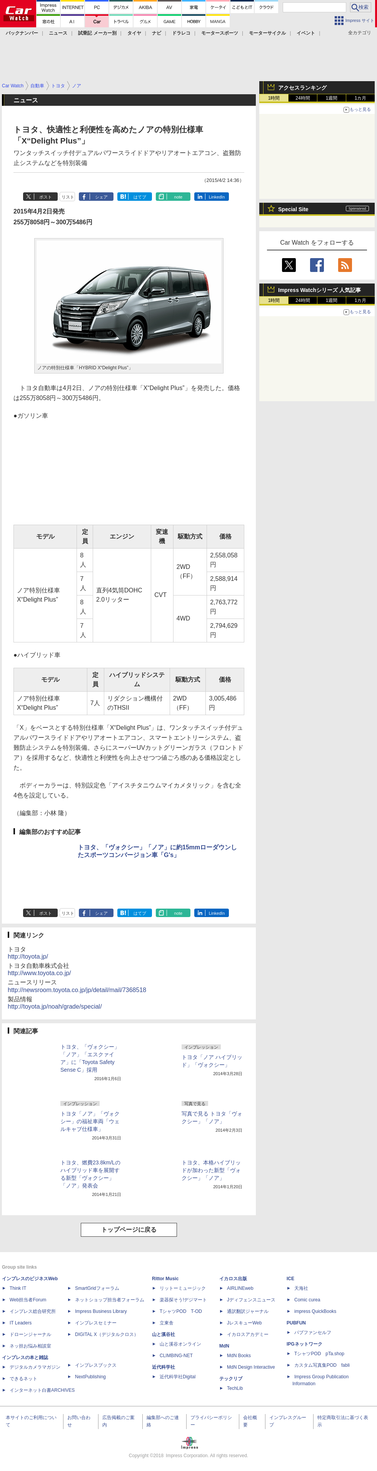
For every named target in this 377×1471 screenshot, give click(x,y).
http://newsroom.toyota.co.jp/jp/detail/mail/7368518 (77, 990)
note (178, 197)
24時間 (302, 98)
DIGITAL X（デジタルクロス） (106, 1334)
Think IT (18, 1288)
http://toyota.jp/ (28, 956)
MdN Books (239, 1355)
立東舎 (166, 1323)
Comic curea (307, 1300)
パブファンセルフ (312, 1332)
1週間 (332, 98)
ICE (290, 1278)
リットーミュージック (183, 1288)
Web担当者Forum (28, 1300)
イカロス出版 (233, 1278)
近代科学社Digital (177, 1376)
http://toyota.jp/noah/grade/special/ (55, 1006)
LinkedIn (217, 197)
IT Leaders (21, 1323)
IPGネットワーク (304, 1344)
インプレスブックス (96, 1365)
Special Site (293, 209)
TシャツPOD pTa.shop (319, 1353)
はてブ (139, 197)
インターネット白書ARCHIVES (42, 1390)
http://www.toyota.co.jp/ (39, 973)
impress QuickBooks (315, 1311)
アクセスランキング (302, 88)
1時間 (274, 98)
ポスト (45, 197)
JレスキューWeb (244, 1323)
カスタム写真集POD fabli (322, 1365)
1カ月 (361, 98)
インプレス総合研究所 (33, 1311)
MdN (224, 1346)
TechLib (235, 1388)
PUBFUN (296, 1323)
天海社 (301, 1288)
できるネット (23, 1378)
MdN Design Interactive (251, 1367)
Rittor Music (165, 1278)
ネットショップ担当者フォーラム (109, 1300)
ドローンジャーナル (30, 1334)
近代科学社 (163, 1367)
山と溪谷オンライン (180, 1344)
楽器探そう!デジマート (183, 1300)
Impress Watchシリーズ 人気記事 (319, 290)
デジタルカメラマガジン (35, 1367)
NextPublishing (90, 1376)
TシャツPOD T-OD (181, 1311)
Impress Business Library (101, 1311)
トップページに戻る (129, 1229)
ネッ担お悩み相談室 (30, 1346)
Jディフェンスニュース (251, 1300)
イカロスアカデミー (248, 1334)
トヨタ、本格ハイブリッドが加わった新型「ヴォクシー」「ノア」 (211, 1170)
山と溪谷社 (163, 1334)
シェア (101, 197)
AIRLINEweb (240, 1288)
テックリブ (230, 1378)
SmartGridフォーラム (97, 1288)
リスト (68, 197)
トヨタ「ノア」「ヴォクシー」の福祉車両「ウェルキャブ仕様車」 (90, 1121)
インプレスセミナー (96, 1323)
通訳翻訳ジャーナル (248, 1311)
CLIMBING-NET (176, 1355)
